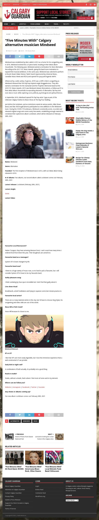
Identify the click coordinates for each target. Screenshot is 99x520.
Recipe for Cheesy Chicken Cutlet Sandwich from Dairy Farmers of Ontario (84, 160)
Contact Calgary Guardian (13, 493)
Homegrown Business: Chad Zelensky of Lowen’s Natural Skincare (84, 146)
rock (35, 421)
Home (6, 24)
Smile (7, 193)
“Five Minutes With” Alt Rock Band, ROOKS (14, 467)
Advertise (16, 4)
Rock (33, 51)
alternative (14, 421)
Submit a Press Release (40, 4)
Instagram (17, 387)
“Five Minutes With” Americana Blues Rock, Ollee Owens (33, 468)
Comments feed (40, 493)
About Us (7, 4)
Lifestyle (22, 24)
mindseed (26, 421)
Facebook (25, 387)
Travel (56, 24)
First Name (71, 77)
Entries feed (39, 489)
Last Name (71, 84)
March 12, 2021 (12, 51)
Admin (22, 51)
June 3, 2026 (80, 111)
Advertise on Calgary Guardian (15, 489)
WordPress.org (40, 496)
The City (66, 24)
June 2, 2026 (80, 124)
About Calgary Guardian (13, 486)
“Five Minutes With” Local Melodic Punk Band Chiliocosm (53, 468)
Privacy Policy (9, 496)
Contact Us (26, 4)
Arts (13, 24)
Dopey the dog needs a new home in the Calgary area (84, 132)
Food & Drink (35, 24)
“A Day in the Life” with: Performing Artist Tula (85, 107)
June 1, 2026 (80, 151)
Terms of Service (10, 508)
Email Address (72, 69)
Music (47, 24)
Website (8, 387)
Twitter (34, 387)
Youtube (41, 387)
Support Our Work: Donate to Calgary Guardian (17, 504)
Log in (37, 486)
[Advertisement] (82, 203)
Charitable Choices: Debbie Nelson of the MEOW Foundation (84, 120)
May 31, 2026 (80, 166)
